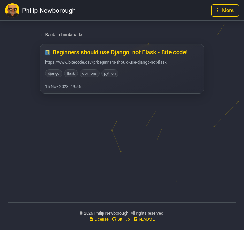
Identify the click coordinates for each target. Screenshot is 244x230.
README (144, 219)
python (110, 73)
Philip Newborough (40, 10)
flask (71, 73)
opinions (89, 73)
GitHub (121, 219)
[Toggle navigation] (225, 10)
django (53, 73)
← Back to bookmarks (62, 34)
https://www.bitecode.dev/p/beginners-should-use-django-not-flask (106, 62)
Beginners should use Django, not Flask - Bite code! (120, 52)
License (99, 219)
